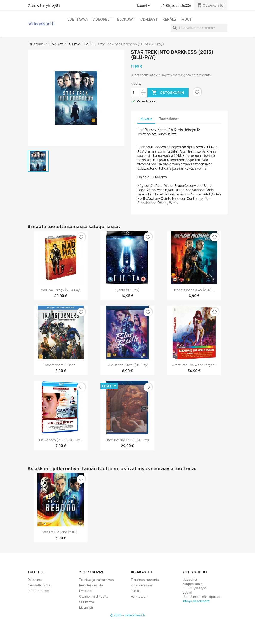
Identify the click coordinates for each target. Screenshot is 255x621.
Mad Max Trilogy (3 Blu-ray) (61, 290)
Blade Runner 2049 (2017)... (194, 290)
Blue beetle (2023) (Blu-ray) (127, 365)
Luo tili (135, 591)
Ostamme (35, 580)
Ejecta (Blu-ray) (127, 290)
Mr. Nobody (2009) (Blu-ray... (60, 440)
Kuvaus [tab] (146, 119)
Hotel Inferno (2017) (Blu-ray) (127, 440)
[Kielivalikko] (144, 5)
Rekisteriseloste (91, 585)
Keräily (169, 19)
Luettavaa (77, 19)
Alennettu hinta (39, 585)
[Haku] (199, 28)
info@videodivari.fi (195, 601)
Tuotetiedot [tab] (169, 119)
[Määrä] (136, 92)
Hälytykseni (139, 596)
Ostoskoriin (168, 92)
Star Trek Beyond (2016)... (61, 532)
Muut (186, 19)
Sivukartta (86, 602)
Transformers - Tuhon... (60, 365)
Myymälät (86, 608)
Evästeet (86, 591)
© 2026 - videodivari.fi (127, 615)
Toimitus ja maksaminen (96, 580)
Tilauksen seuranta (145, 580)
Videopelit (102, 19)
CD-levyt (149, 19)
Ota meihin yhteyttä (44, 5)
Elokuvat (126, 19)
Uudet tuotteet (39, 591)
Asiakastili (141, 572)
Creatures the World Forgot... (194, 365)
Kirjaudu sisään (142, 585)
